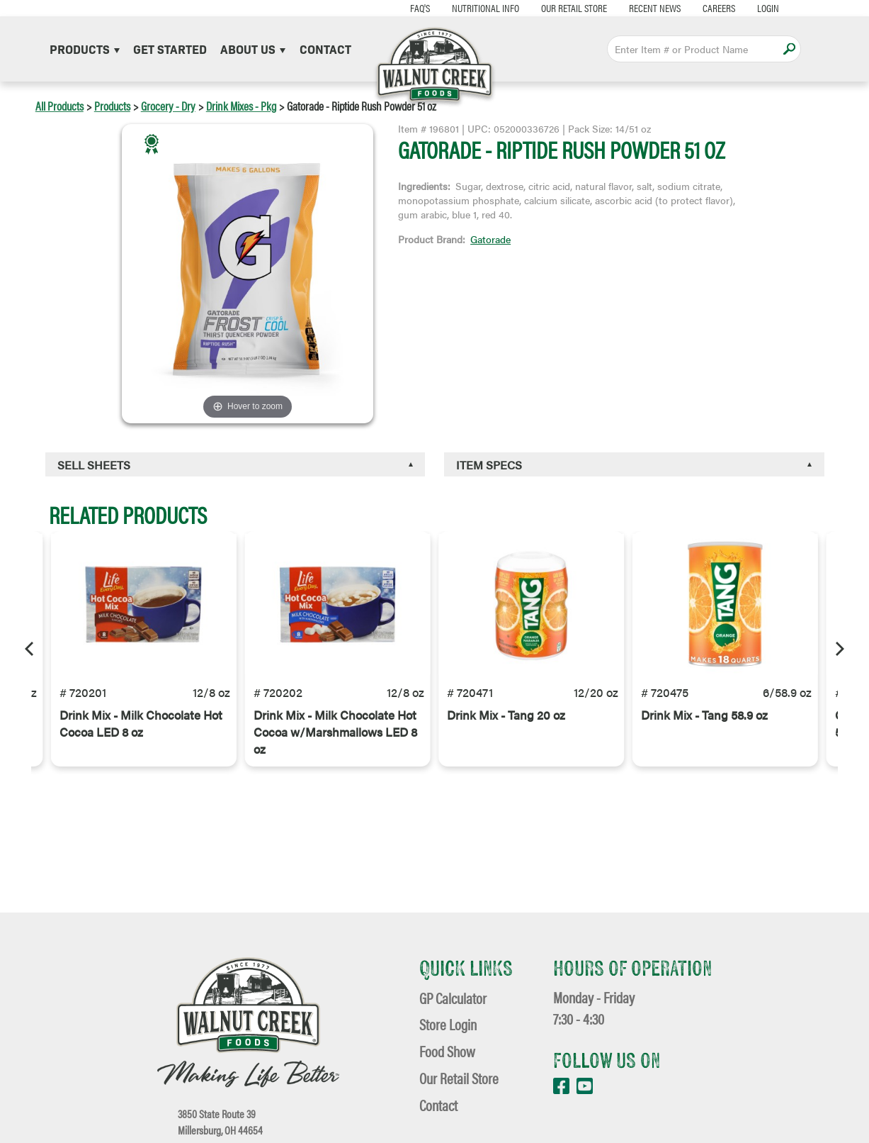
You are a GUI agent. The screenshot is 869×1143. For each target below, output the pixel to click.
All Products (59, 105)
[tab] (235, 464)
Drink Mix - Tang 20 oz (506, 714)
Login (768, 7)
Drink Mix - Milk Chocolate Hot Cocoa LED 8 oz (140, 723)
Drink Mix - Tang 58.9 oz (704, 714)
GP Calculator (453, 998)
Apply (789, 49)
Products (85, 49)
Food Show (447, 1051)
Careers (719, 7)
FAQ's (420, 7)
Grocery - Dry (168, 105)
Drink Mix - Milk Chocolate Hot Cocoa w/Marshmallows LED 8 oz (335, 731)
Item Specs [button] (489, 465)
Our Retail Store (574, 7)
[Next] (838, 649)
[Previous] (30, 649)
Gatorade (490, 239)
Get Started (170, 49)
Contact (325, 49)
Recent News (655, 7)
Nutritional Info (485, 7)
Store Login (448, 1024)
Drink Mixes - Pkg (241, 105)
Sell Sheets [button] (93, 465)
